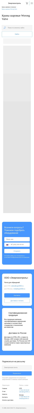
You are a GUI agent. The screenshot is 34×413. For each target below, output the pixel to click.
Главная (4, 388)
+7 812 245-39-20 (24, 390)
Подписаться (17, 373)
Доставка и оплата (17, 300)
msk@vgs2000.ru (19, 289)
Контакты (17, 295)
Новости (4, 394)
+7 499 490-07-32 (24, 396)
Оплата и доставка (7, 400)
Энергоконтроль (14, 3)
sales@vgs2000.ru (17, 286)
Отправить (17, 251)
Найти (17, 34)
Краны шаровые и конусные (9, 7)
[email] (17, 367)
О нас (3, 391)
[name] (17, 239)
